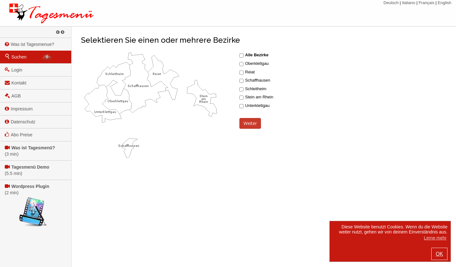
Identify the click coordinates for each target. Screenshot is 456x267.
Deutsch (391, 2)
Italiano (408, 2)
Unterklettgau (257, 105)
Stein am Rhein (258, 97)
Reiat (250, 72)
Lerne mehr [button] (435, 237)
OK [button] (439, 254)
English (444, 2)
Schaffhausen (257, 80)
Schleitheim (255, 88)
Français (426, 2)
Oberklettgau (257, 63)
